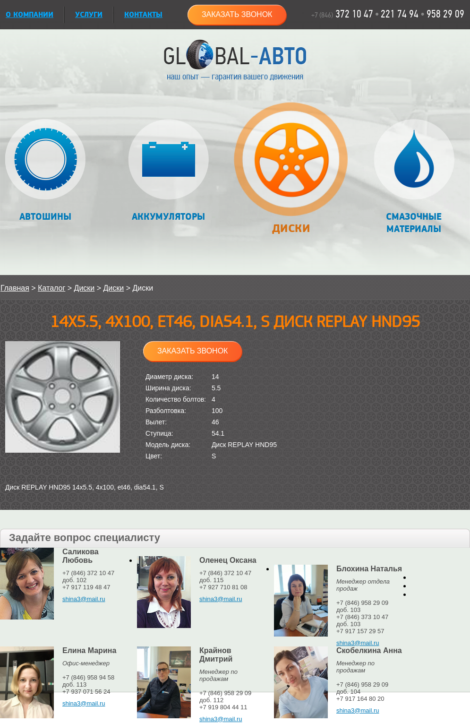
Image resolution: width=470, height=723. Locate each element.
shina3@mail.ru (83, 598)
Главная (14, 288)
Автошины (45, 171)
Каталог (51, 288)
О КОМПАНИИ (29, 15)
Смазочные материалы (414, 177)
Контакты (143, 15)
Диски (290, 173)
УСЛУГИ (89, 15)
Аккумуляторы (168, 171)
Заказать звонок (237, 14)
